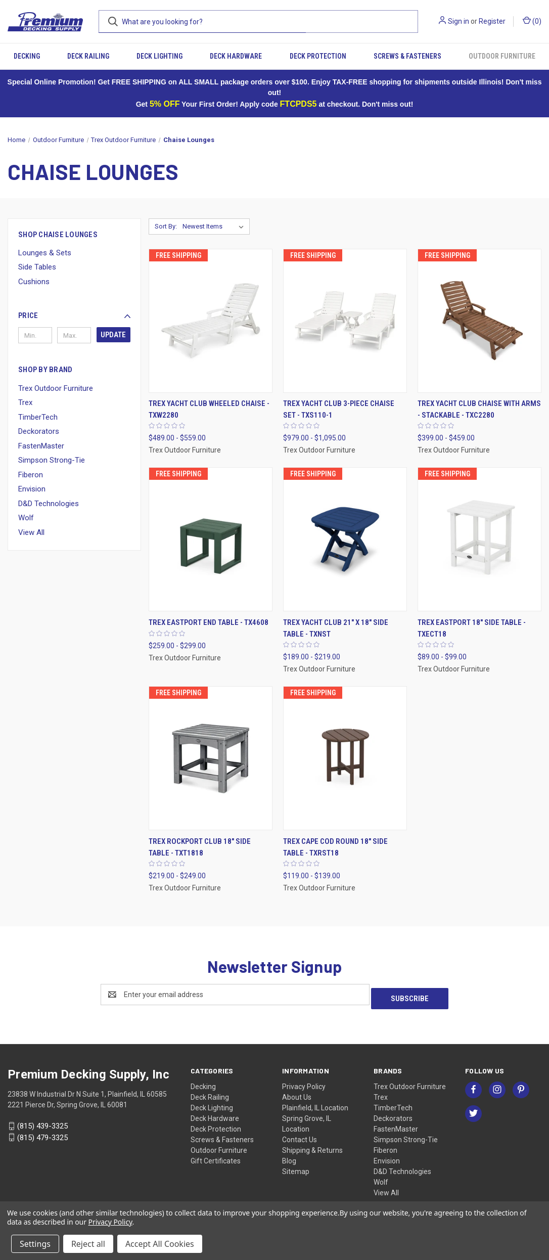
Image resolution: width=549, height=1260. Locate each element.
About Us (296, 1093)
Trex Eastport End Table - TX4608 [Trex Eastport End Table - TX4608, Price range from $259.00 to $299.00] (208, 622)
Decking (27, 56)
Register (492, 21)
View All (31, 532)
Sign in (458, 21)
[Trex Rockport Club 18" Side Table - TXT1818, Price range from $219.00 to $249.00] (210, 758)
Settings (35, 1243)
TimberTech (38, 417)
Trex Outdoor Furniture (55, 388)
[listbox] (215, 226)
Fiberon (30, 474)
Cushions (34, 281)
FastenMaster (41, 446)
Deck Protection (318, 56)
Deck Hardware (236, 56)
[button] (74, 315)
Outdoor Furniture (502, 56)
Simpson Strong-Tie (51, 460)
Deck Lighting (159, 56)
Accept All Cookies (159, 1243)
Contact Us (299, 1136)
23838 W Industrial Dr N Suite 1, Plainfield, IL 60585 (87, 1090)
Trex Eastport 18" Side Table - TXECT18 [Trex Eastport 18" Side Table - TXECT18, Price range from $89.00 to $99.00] (472, 628)
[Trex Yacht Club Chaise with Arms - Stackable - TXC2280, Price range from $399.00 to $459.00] (479, 321)
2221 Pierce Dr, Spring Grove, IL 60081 (67, 1101)
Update (113, 334)
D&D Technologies (48, 503)
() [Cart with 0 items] (532, 20)
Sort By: (166, 226)
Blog (289, 1157)
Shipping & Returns (312, 1146)
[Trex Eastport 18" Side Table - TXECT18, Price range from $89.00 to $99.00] (479, 539)
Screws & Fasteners (407, 56)
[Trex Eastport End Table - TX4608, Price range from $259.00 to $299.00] (210, 539)
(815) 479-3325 (42, 1133)
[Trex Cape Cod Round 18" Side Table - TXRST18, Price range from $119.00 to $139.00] (345, 758)
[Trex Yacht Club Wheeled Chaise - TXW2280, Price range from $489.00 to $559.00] (210, 321)
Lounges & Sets (44, 252)
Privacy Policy (304, 1082)
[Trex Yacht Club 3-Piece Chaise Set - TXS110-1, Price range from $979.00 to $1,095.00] (345, 321)
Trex (25, 402)
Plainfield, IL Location (315, 1104)
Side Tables (37, 267)
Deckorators (38, 431)
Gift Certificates (216, 1157)
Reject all (88, 1243)
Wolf (26, 517)
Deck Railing (88, 56)
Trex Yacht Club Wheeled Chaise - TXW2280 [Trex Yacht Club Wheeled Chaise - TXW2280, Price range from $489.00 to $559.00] (209, 409)
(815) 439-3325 (42, 1122)
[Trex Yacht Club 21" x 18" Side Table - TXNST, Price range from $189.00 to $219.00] (345, 539)
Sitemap (295, 1167)
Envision (31, 488)
